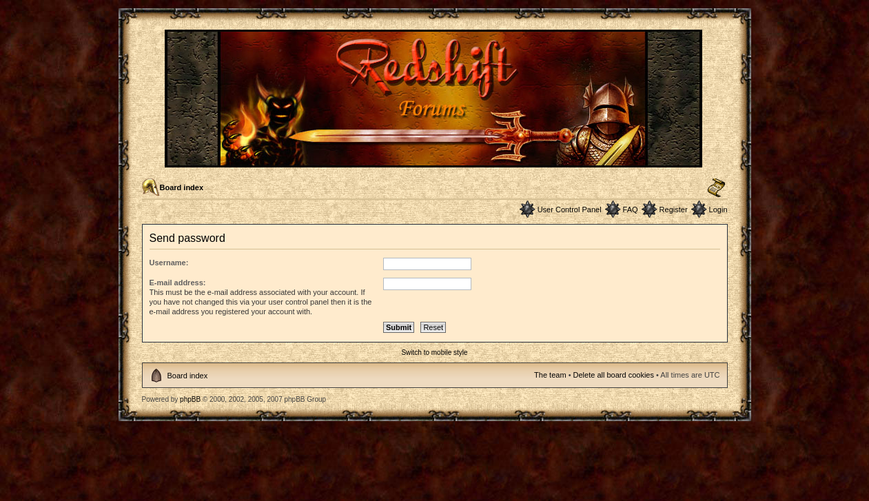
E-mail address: (178, 282)
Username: (169, 262)
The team (550, 375)
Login (718, 209)
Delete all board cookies (613, 375)
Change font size (716, 188)
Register (674, 209)
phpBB (190, 399)
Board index (182, 187)
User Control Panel (570, 209)
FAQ (630, 209)
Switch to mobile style (434, 352)
